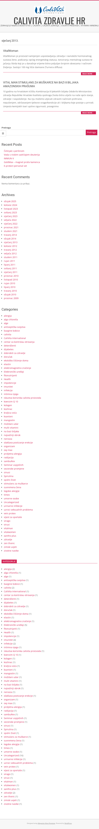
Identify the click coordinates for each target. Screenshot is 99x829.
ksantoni (8, 416)
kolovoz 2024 (10, 205)
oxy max (8, 450)
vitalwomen (10, 532)
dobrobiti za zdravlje (14, 353)
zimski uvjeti (10, 546)
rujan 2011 (9, 260)
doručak (8, 356)
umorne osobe (11, 498)
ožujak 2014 (10, 238)
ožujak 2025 (10, 201)
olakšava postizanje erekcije (18, 442)
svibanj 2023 (10, 212)
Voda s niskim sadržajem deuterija (22, 154)
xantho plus (10, 535)
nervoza (8, 438)
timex (7, 494)
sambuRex (9, 461)
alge (6, 323)
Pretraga (6, 127)
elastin (7, 364)
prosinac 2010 (11, 275)
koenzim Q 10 (11, 401)
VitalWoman (10, 50)
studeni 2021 (10, 231)
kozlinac (8, 409)
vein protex (10, 513)
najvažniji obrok (12, 435)
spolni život (10, 479)
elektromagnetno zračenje (17, 367)
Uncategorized (11, 502)
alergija (8, 315)
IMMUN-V (9, 158)
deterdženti (10, 345)
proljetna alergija (13, 453)
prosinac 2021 (11, 227)
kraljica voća (10, 412)
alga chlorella (11, 319)
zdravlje (8, 539)
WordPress (68, 823)
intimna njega (11, 394)
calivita (7, 334)
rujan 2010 (9, 283)
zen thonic (9, 543)
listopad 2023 (11, 208)
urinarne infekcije (13, 505)
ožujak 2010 (10, 294)
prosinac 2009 (11, 298)
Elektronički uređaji (14, 371)
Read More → (88, 74)
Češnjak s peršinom (14, 150)
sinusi (7, 472)
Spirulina (8, 476)
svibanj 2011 (10, 268)
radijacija (9, 457)
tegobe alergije (11, 491)
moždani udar (11, 423)
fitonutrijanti (10, 375)
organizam (9, 446)
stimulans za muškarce (16, 483)
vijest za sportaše (13, 517)
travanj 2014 (10, 234)
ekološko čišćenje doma (16, 360)
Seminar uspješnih (13, 464)
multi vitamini (11, 427)
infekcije (8, 390)
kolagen (8, 405)
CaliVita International (15, 338)
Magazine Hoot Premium (46, 823)
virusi (7, 524)
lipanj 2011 (9, 264)
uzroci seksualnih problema (18, 509)
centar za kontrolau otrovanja (19, 341)
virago (7, 520)
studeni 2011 (10, 257)
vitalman (8, 528)
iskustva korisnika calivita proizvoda (22, 397)
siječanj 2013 (10, 242)
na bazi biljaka (11, 431)
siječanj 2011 (10, 272)
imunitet (8, 386)
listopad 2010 (11, 279)
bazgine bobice (12, 330)
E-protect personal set (15, 165)
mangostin (9, 420)
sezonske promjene (14, 468)
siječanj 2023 (10, 216)
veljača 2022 (10, 219)
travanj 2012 (10, 249)
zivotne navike (11, 550)
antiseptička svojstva (14, 326)
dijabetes (9, 349)
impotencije (10, 382)
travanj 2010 (10, 290)
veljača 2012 (10, 253)
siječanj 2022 (10, 223)
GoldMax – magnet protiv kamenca (22, 162)
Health (7, 379)
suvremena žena (12, 487)
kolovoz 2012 (10, 246)
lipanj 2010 (9, 287)
